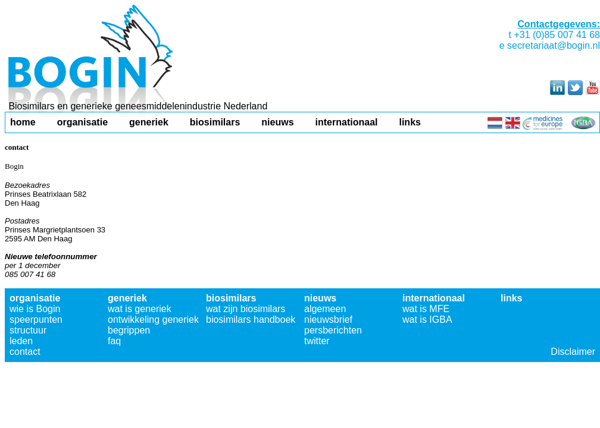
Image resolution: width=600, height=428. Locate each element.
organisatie (82, 122)
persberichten (333, 330)
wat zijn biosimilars (245, 309)
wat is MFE (425, 309)
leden (21, 341)
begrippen (129, 330)
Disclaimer (573, 352)
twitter (317, 341)
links (409, 122)
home (23, 122)
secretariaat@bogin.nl (553, 45)
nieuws (277, 122)
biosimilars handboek (250, 319)
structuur (28, 330)
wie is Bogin (35, 309)
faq (114, 341)
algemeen (325, 309)
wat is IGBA (427, 319)
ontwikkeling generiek (153, 319)
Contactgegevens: (558, 24)
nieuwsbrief (328, 319)
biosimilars (215, 122)
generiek (148, 122)
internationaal (346, 122)
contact (25, 352)
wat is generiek (139, 309)
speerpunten (36, 319)
